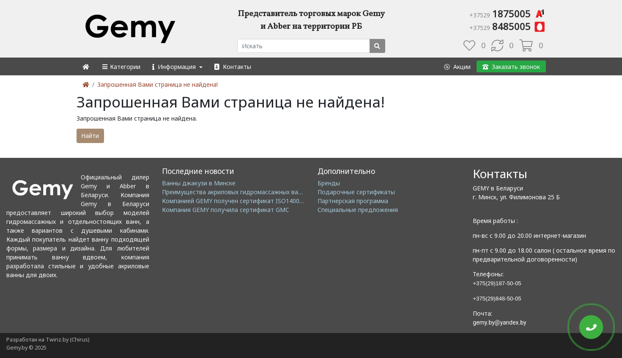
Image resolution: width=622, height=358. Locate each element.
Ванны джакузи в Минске (199, 183)
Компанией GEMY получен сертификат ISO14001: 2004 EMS (247, 201)
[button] (120, 66)
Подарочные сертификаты (356, 192)
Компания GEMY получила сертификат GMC (225, 210)
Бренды (329, 183)
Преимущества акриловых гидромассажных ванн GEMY (242, 192)
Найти (90, 136)
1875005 (507, 13)
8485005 (507, 26)
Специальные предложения (358, 210)
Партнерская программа (353, 201)
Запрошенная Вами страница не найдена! (157, 84)
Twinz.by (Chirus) (67, 339)
